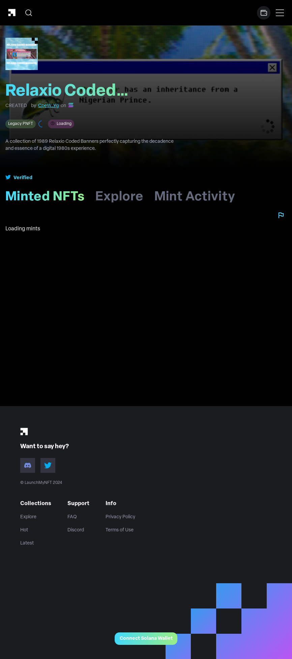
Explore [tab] (119, 199)
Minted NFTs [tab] (47, 199)
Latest (27, 543)
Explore (28, 517)
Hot (24, 530)
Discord (75, 530)
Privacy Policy (120, 517)
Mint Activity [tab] (195, 199)
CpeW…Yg (48, 105)
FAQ (72, 517)
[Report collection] (281, 215)
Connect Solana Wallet (146, 638)
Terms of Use (120, 530)
